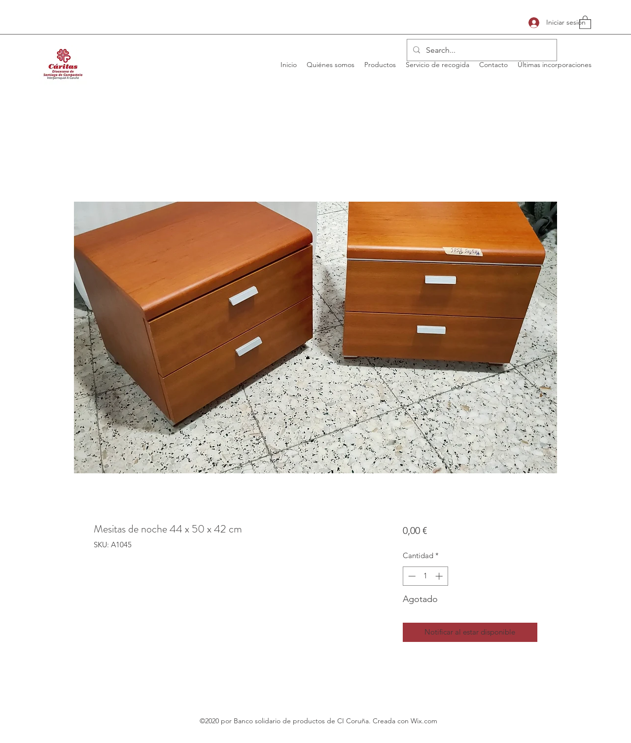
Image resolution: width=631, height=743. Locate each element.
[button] (585, 22)
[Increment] (440, 576)
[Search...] (481, 50)
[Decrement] (411, 576)
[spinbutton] (425, 576)
